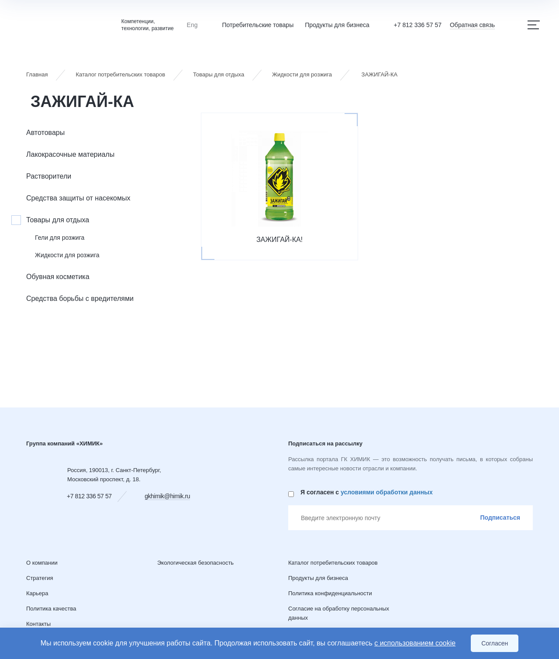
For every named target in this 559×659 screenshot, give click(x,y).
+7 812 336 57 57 (418, 24)
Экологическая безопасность (195, 562)
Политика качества (51, 608)
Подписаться (500, 517)
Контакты (38, 624)
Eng (192, 25)
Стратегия (39, 578)
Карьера (37, 593)
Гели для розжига (59, 237)
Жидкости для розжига (67, 255)
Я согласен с (366, 492)
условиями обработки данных (387, 492)
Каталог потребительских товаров (333, 562)
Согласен (494, 643)
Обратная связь (472, 24)
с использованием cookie (414, 643)
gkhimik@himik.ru (167, 496)
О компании (42, 562)
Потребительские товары (257, 24)
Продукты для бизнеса (337, 24)
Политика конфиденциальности (330, 593)
